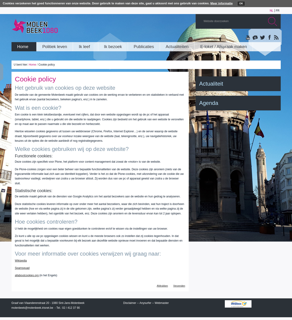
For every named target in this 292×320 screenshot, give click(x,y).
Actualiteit (211, 84)
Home (32, 64)
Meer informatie (221, 3)
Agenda (208, 103)
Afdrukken (162, 285)
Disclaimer (129, 303)
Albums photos (255, 37)
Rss (275, 37)
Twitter (262, 37)
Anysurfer (145, 303)
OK (241, 3)
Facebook (269, 37)
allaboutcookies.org (27, 275)
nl (271, 10)
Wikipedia (21, 260)
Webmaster (162, 303)
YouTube (248, 37)
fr (278, 10)
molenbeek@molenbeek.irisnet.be (32, 307)
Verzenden (179, 285)
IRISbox (238, 304)
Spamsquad (22, 268)
